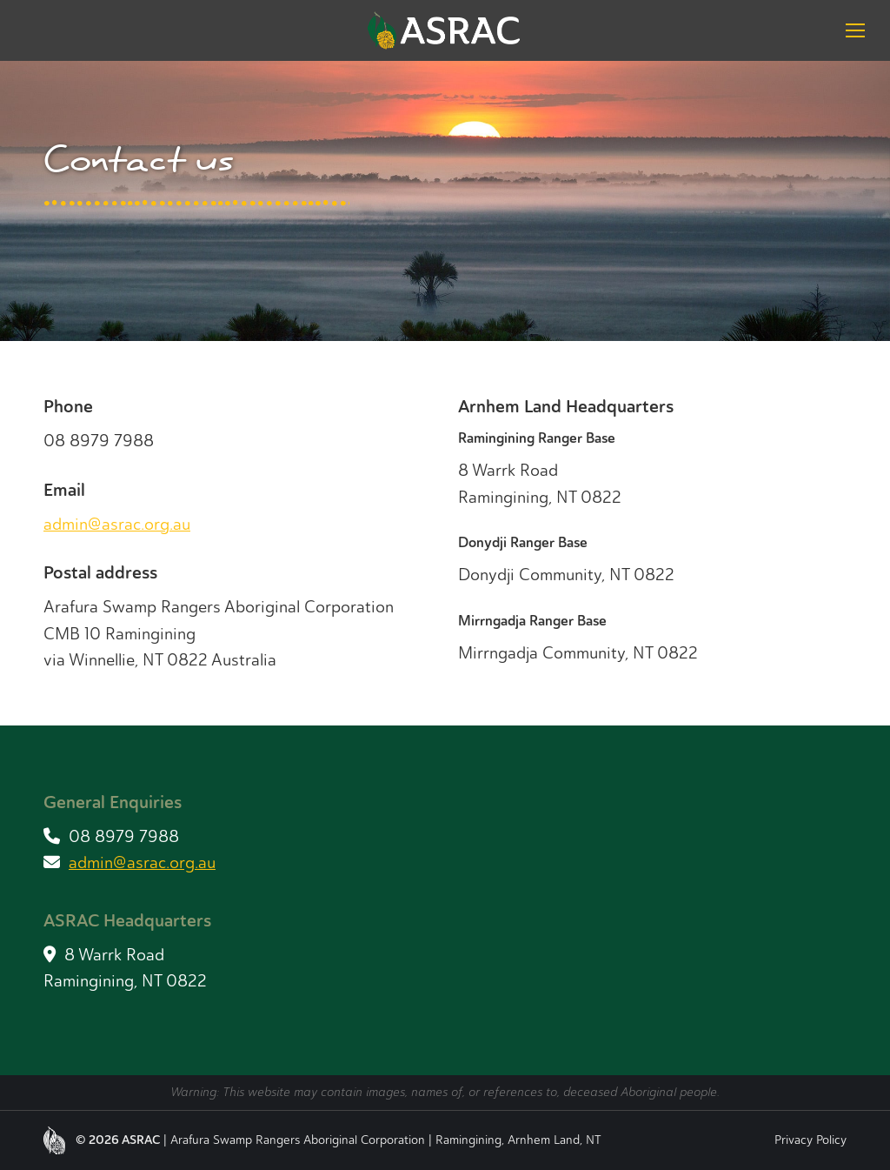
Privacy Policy (810, 1140)
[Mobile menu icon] (855, 30)
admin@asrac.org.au (116, 524)
